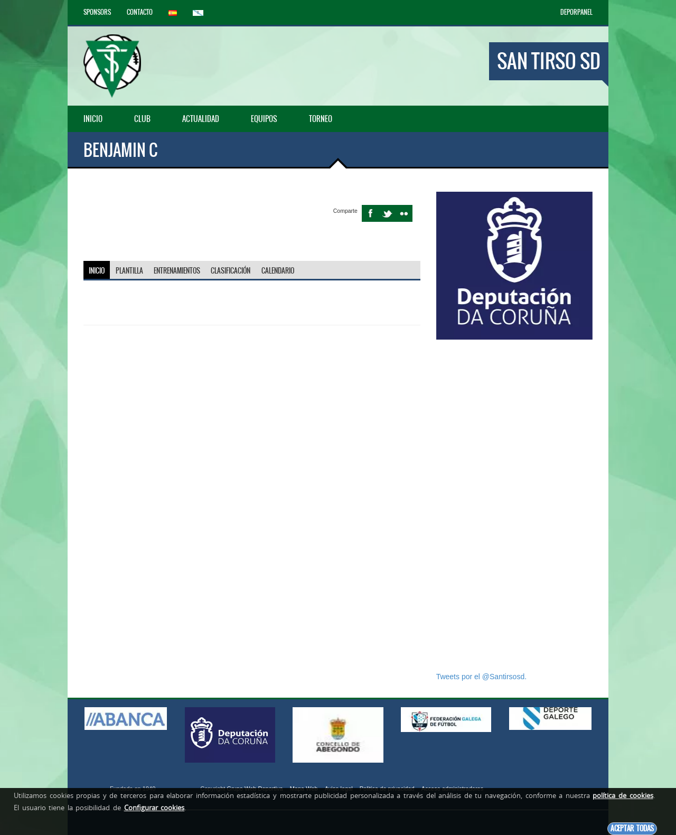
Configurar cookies (154, 807)
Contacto (140, 12)
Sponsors (97, 12)
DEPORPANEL (576, 12)
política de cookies (623, 795)
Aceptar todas (632, 828)
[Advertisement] (514, 505)
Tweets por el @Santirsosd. (481, 676)
